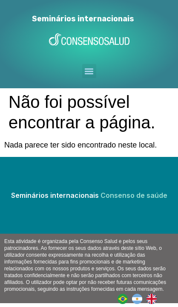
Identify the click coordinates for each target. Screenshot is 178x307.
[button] (89, 71)
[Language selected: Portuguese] (139, 299)
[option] (139, 299)
